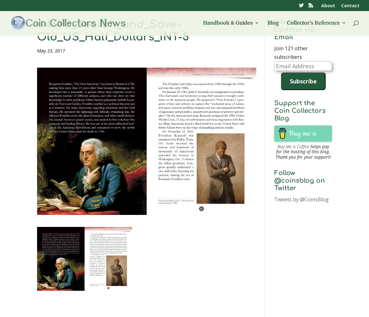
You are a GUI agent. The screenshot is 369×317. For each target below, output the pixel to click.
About (328, 6)
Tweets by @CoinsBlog (301, 199)
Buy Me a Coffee (293, 146)
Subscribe (303, 81)
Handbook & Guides (228, 23)
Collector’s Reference (313, 23)
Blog (273, 23)
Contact (350, 6)
